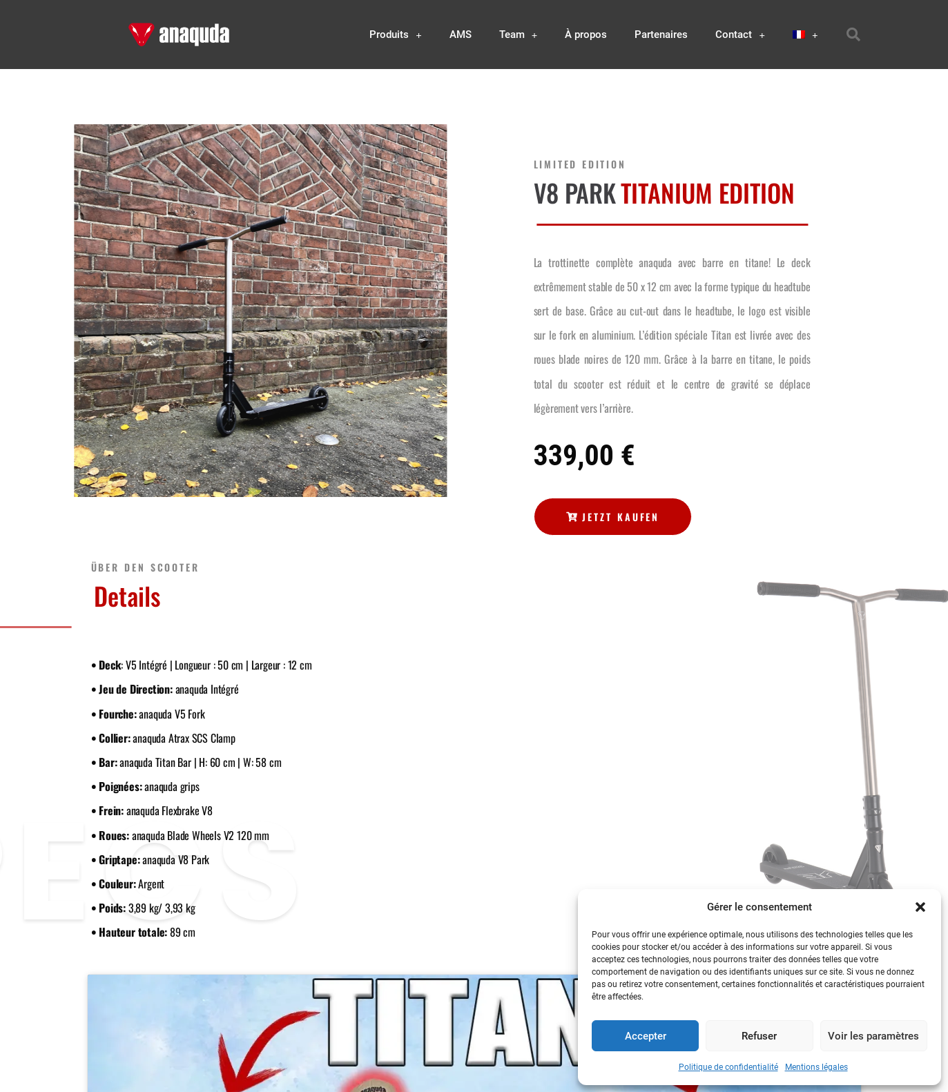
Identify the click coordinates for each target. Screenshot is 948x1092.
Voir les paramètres (873, 1036)
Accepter (645, 1036)
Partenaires (661, 34)
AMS (460, 34)
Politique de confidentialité (728, 1067)
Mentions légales (816, 1067)
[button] (920, 907)
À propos (586, 34)
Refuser (759, 1036)
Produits (395, 35)
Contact (740, 35)
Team (518, 35)
